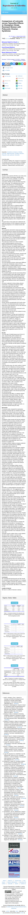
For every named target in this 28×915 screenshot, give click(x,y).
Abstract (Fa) (6, 81)
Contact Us (23, 883)
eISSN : (10, 911)
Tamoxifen (17, 155)
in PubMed (6, 70)
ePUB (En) (19, 81)
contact (21, 912)
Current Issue (18, 880)
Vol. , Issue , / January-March (17, 36)
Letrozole (4, 153)
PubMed (16, 703)
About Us (10, 880)
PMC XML (19, 86)
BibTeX (5, 83)
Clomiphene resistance (12, 152)
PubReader (19, 76)
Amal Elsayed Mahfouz (8, 47)
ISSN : (20, 911)
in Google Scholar (8, 68)
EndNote (6, 86)
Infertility (20, 152)
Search (16, 883)
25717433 (7, 38)
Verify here (14, 908)
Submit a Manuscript (12, 882)
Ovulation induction (19, 153)
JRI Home (5, 12)
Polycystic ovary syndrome (8, 155)
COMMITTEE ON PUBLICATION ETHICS (16, 906)
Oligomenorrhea (10, 153)
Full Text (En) (6, 76)
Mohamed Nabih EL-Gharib (9, 42)
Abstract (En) (20, 78)
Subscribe (10, 883)
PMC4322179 (23, 38)
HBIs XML (19, 88)
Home (4, 880)
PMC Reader (6, 88)
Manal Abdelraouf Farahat (9, 52)
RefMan (19, 83)
